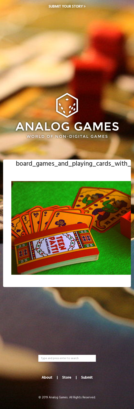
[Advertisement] (67, 46)
